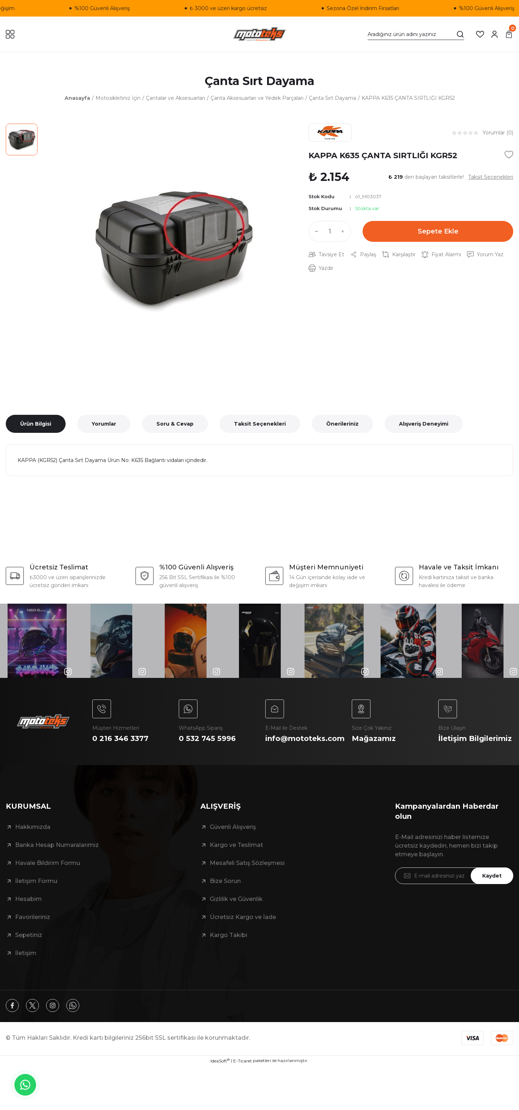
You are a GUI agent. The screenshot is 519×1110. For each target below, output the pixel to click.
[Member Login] (494, 34)
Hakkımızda (32, 826)
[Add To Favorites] (509, 154)
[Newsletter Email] (454, 875)
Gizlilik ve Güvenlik (236, 899)
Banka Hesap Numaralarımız (57, 845)
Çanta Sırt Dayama (259, 81)
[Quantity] (330, 231)
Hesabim (28, 899)
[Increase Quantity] (344, 231)
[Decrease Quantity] (315, 231)
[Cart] (509, 34)
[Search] (416, 34)
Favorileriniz (32, 917)
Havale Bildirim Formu (47, 863)
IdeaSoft (220, 1061)
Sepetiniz (28, 935)
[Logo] (259, 34)
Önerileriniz (342, 424)
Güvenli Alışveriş (233, 826)
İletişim (25, 953)
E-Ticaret (242, 1061)
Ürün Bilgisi (35, 424)
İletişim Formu (36, 881)
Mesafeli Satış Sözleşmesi (247, 863)
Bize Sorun (225, 881)
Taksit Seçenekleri (260, 424)
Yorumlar (104, 424)
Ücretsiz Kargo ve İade (243, 917)
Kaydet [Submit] (492, 876)
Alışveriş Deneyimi (423, 424)
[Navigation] (10, 34)
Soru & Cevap (175, 424)
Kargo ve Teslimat (236, 845)
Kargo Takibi (228, 935)
